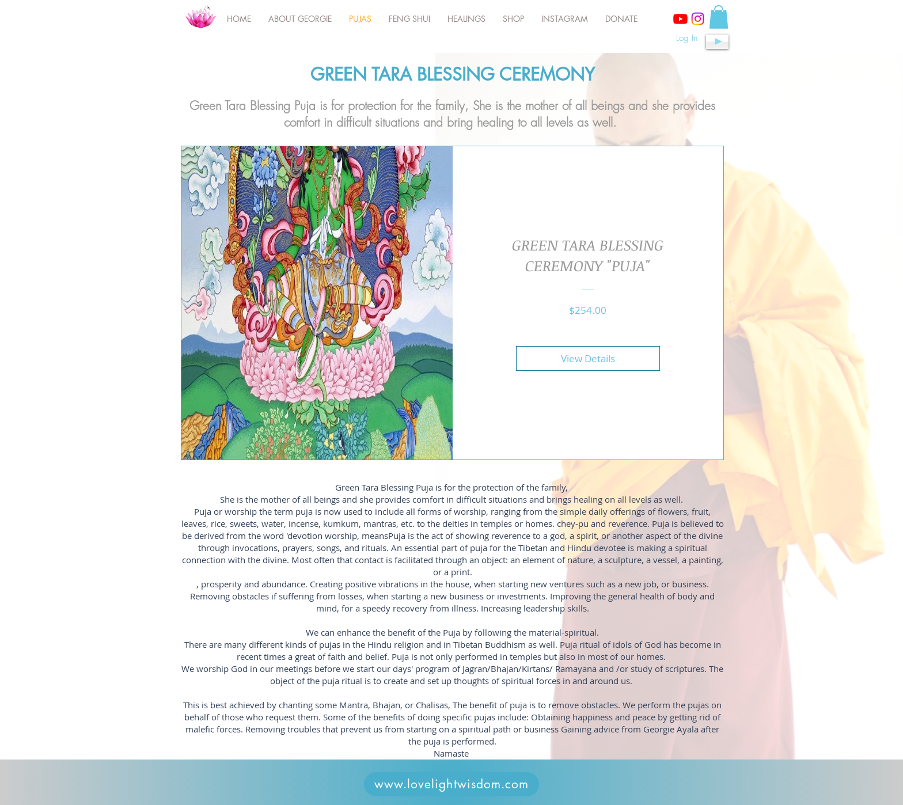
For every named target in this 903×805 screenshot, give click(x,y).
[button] (719, 17)
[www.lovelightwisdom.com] (451, 784)
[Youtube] (680, 18)
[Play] (717, 42)
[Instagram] (697, 18)
